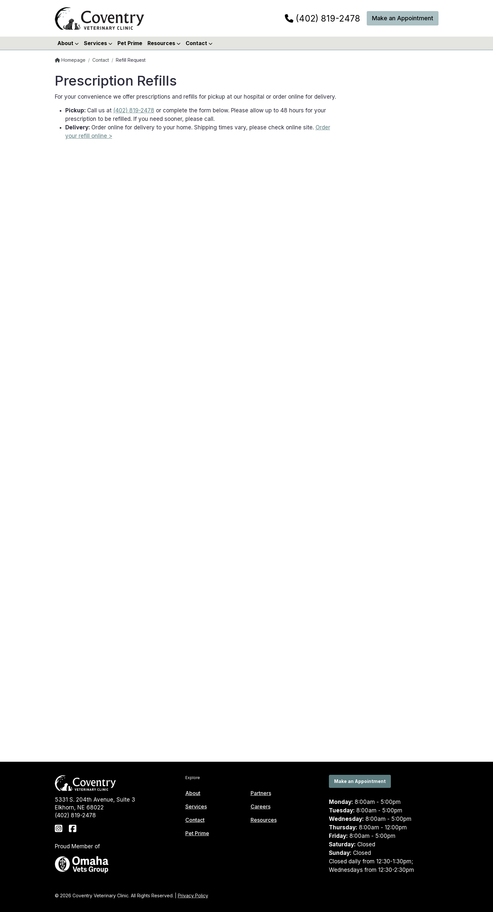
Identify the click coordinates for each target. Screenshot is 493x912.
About (192, 793)
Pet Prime (129, 43)
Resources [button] (163, 43)
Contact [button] (199, 43)
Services (196, 806)
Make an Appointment (402, 18)
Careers (260, 806)
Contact (100, 60)
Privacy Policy (193, 895)
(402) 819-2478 (322, 18)
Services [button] (98, 43)
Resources (264, 820)
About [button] (68, 43)
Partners (261, 793)
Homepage (70, 60)
